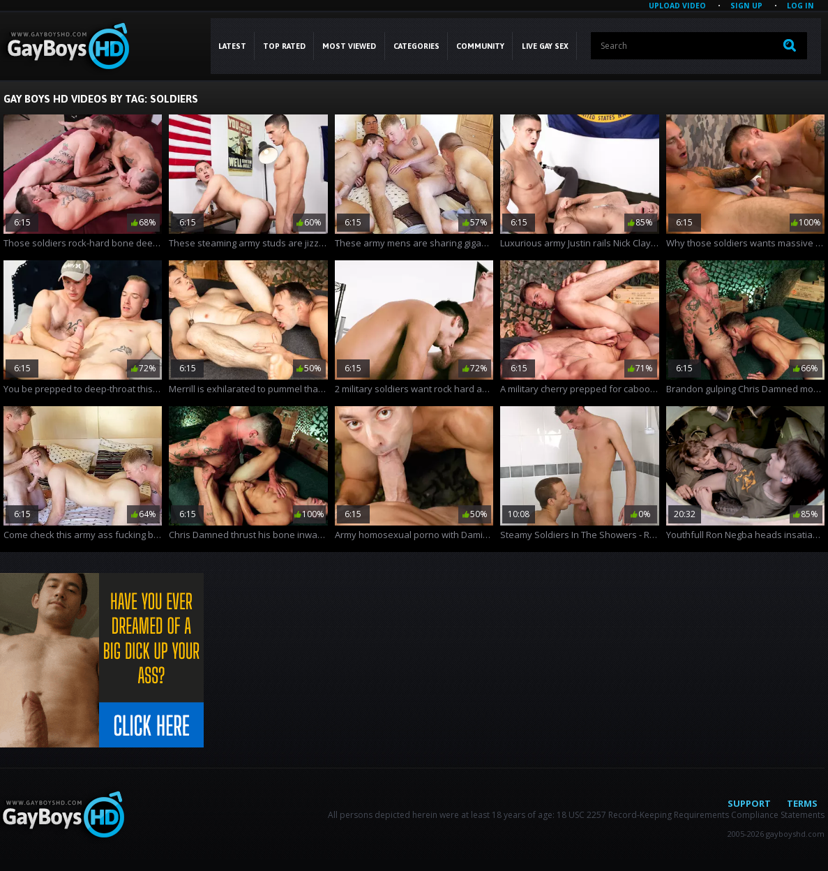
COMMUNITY (480, 46)
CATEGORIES (416, 46)
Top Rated (284, 46)
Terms (802, 803)
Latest (232, 46)
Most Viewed (349, 46)
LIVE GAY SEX (545, 46)
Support (749, 803)
